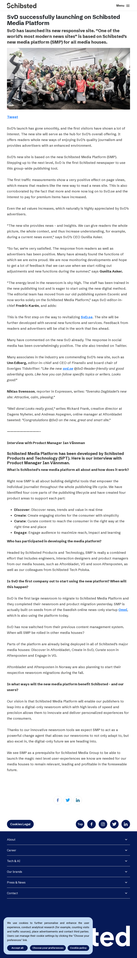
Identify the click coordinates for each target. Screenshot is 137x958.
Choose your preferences (47, 947)
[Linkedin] (77, 800)
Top (80, 824)
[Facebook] (58, 800)
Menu (123, 6)
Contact (12, 893)
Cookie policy (78, 947)
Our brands (14, 871)
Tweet (12, 117)
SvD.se (87, 317)
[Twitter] (68, 800)
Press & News (16, 882)
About (11, 839)
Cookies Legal (20, 824)
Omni (122, 610)
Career (11, 850)
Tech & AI (13, 861)
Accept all (17, 947)
